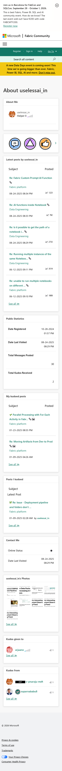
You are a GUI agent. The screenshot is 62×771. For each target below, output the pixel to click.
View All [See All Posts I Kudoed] (14, 525)
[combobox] (35, 59)
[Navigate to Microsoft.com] (12, 36)
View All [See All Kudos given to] (11, 655)
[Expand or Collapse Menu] (5, 44)
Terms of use (8, 745)
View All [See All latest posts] (14, 304)
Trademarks (7, 750)
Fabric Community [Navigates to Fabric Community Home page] (37, 36)
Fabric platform (17, 187)
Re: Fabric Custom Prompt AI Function (30, 178)
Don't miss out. (47, 72)
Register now (10, 25)
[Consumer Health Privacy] (31, 761)
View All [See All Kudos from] (11, 699)
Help (40, 51)
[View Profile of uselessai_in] (43, 518)
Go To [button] (51, 51)
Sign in (29, 51)
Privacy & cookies (10, 740)
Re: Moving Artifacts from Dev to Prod (31, 441)
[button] (12, 591)
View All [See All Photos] (11, 624)
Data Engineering (18, 209)
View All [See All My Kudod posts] (14, 464)
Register (17, 51)
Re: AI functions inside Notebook (28, 204)
